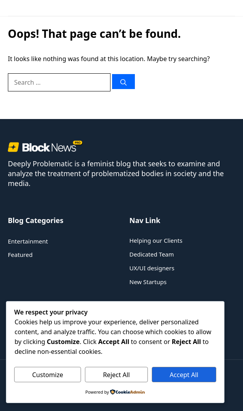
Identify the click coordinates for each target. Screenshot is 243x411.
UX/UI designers (151, 268)
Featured (20, 255)
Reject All (116, 374)
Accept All (184, 374)
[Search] (123, 81)
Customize (47, 374)
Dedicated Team (151, 254)
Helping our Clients (155, 240)
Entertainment (28, 241)
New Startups (148, 282)
